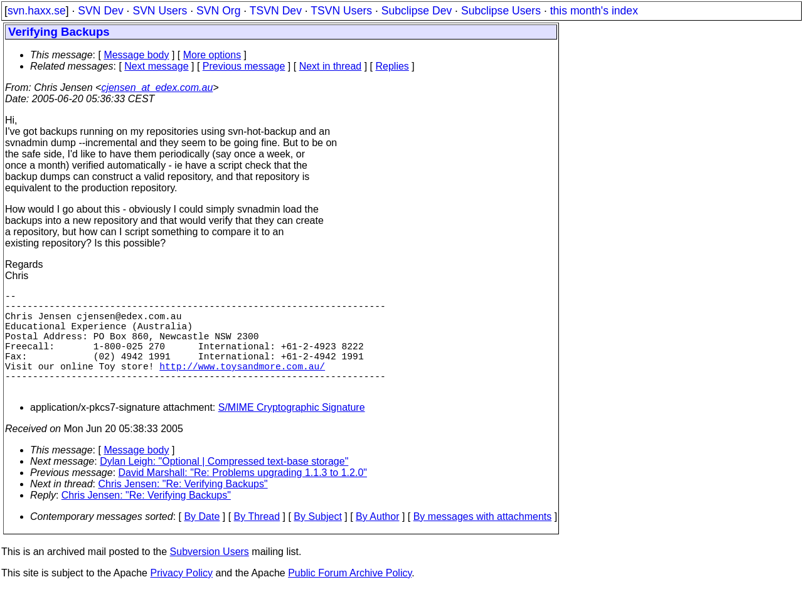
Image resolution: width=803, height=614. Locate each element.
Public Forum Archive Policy (350, 598)
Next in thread (330, 66)
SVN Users (159, 10)
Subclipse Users (501, 10)
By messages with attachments (482, 541)
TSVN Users (341, 10)
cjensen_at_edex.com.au (157, 87)
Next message (156, 66)
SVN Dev (100, 10)
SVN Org (218, 10)
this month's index (594, 10)
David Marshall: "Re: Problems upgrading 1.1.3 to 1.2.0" (243, 497)
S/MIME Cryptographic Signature (291, 432)
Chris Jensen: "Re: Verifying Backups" (183, 509)
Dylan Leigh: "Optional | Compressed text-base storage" (224, 486)
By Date (202, 541)
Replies (392, 66)
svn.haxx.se (37, 10)
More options (212, 55)
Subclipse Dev (416, 10)
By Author (377, 541)
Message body (136, 55)
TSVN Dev (276, 10)
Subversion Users (209, 576)
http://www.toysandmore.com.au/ (242, 385)
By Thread (257, 541)
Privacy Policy (181, 598)
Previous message (244, 66)
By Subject (317, 541)
